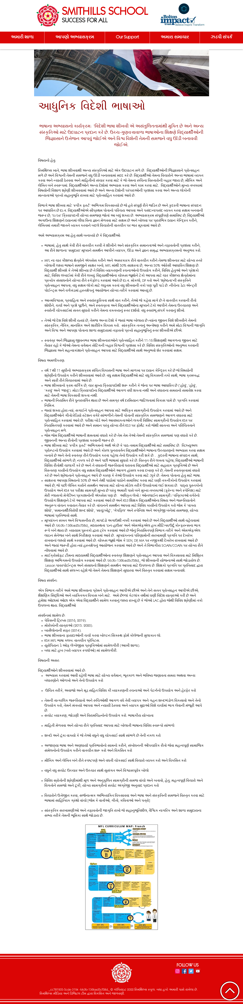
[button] (22, 37)
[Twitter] (191, 971)
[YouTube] (197, 971)
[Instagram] (177, 971)
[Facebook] (184, 971)
